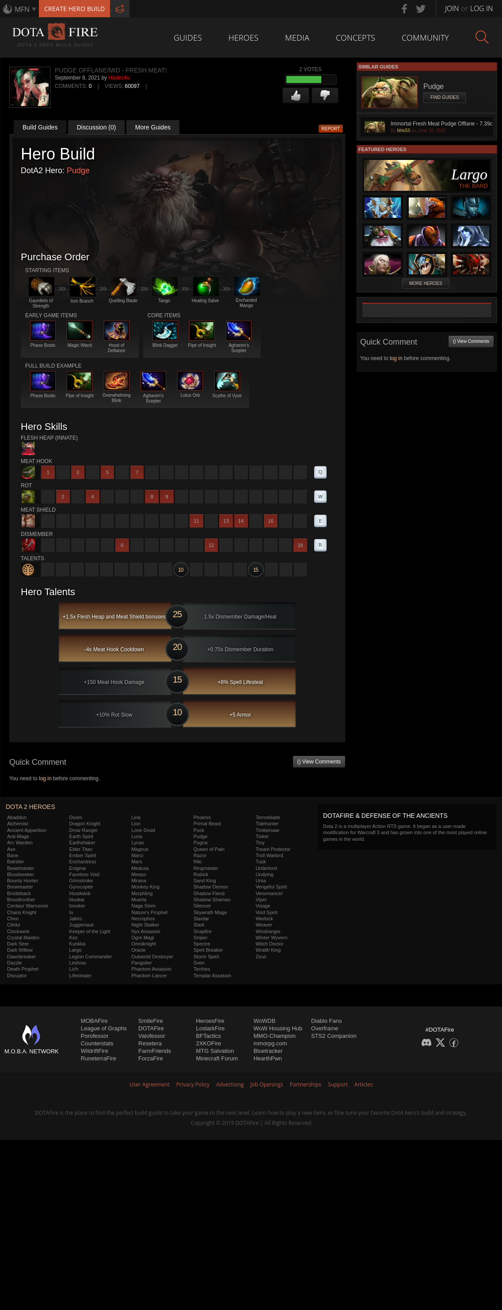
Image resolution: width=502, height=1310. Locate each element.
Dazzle (14, 962)
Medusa (139, 868)
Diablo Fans (326, 1021)
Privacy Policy (192, 1084)
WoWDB (265, 1021)
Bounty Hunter (22, 880)
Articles (363, 1084)
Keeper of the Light (89, 931)
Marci (137, 855)
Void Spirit (266, 912)
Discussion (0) (96, 127)
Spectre (202, 943)
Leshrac (78, 962)
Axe (11, 849)
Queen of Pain (209, 849)
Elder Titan (81, 849)
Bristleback (19, 893)
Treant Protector (272, 849)
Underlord (266, 868)
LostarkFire (210, 1028)
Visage (262, 905)
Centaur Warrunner (28, 905)
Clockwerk (18, 931)
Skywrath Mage (210, 912)
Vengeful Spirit (271, 886)
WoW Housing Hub (278, 1028)
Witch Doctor (269, 943)
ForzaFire (150, 1058)
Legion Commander (90, 956)
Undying (264, 874)
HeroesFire (210, 1021)
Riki (198, 861)
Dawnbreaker (21, 956)
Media (297, 37)
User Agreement (149, 1084)
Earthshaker (82, 842)
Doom (75, 817)
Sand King (205, 880)
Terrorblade (267, 817)
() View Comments (319, 762)
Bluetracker (268, 1051)
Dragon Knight (84, 823)
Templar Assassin (213, 975)
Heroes (243, 37)
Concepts (355, 37)
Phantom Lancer (149, 975)
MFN (22, 9)
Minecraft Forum (217, 1058)
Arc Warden (20, 842)
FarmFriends (154, 1051)
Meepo (138, 874)
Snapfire (203, 931)
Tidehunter (266, 823)
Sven (199, 962)
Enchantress (82, 861)
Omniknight (143, 943)
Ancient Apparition (26, 830)
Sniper (201, 937)
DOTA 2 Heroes (30, 806)
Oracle (138, 950)
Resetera (150, 1043)
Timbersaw (267, 830)
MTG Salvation (215, 1051)
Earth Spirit (81, 836)
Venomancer (269, 893)
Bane (13, 855)
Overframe (324, 1028)
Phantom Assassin (151, 969)
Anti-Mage (18, 836)
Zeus (260, 956)
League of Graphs (104, 1028)
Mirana (138, 880)
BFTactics (208, 1036)
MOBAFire (94, 1021)
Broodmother (21, 899)
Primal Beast (207, 823)
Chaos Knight (21, 912)
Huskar (77, 899)
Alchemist (17, 823)
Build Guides (40, 127)
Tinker (262, 836)
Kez (73, 937)
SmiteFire (150, 1021)
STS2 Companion (334, 1036)
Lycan (137, 842)
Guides (188, 37)
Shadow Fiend (209, 893)
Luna (136, 836)
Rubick (201, 874)
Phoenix (202, 817)
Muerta (138, 899)
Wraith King (268, 950)
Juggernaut (81, 924)
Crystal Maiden (23, 937)
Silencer (202, 905)
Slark (199, 924)
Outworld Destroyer (152, 956)
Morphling (141, 893)
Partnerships (305, 1084)
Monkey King (145, 886)
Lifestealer (80, 975)
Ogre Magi (142, 937)
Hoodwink (80, 893)
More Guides (153, 127)
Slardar (201, 918)
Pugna (201, 842)
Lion (136, 823)
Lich (73, 969)
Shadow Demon (211, 886)
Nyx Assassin (145, 931)
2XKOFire (208, 1043)
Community (425, 37)
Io (71, 912)
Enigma (77, 868)
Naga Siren (143, 905)
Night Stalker (145, 924)
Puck (199, 830)
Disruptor (17, 975)
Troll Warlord (269, 855)
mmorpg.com (270, 1043)
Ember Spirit (82, 855)
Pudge (78, 170)
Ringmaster (206, 868)
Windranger (268, 931)
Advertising (230, 1084)
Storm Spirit (206, 956)
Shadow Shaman (212, 899)
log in (45, 778)
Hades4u (118, 78)
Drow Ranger (83, 830)
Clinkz (13, 924)
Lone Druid (143, 830)
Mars (136, 861)
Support (338, 1084)
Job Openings (267, 1084)
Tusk (260, 861)
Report (331, 128)
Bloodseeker (20, 874)
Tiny (259, 842)
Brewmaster (20, 886)
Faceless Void (84, 874)
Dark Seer (18, 943)
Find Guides (444, 97)
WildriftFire (94, 1051)
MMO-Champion (275, 1036)
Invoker (77, 905)
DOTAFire (151, 1028)
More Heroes (425, 283)
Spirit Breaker (208, 950)
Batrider (15, 861)
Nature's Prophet (149, 912)
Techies (202, 969)
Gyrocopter (81, 886)
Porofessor (95, 1036)
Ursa (260, 880)
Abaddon (17, 817)
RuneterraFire (98, 1058)
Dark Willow (20, 950)
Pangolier (141, 962)
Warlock (264, 918)
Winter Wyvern (271, 937)
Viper (260, 899)
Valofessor (151, 1036)
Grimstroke (81, 880)
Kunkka (77, 943)
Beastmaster (20, 868)
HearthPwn (268, 1058)
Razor (200, 855)
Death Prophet (22, 969)
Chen (13, 918)
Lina (136, 817)
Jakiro (75, 918)
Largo (75, 950)
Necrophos (143, 918)
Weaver (263, 924)
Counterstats (97, 1043)
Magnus (139, 849)
